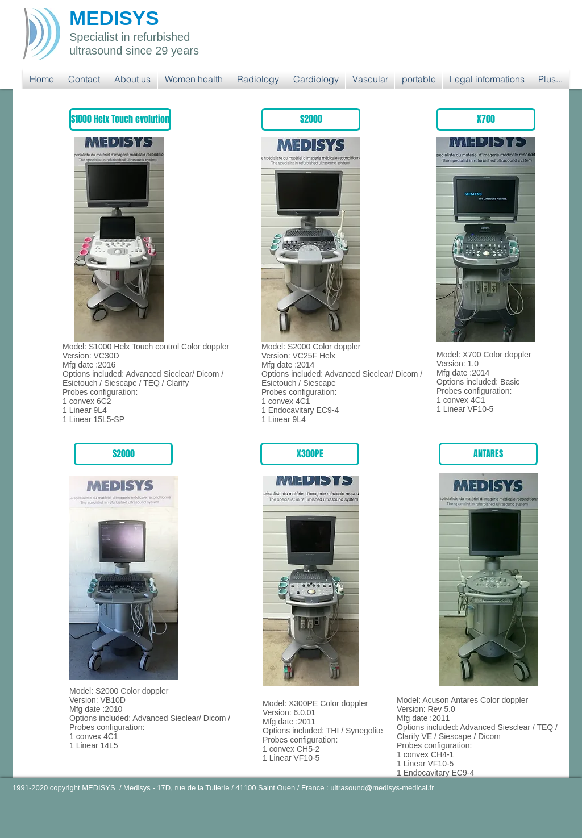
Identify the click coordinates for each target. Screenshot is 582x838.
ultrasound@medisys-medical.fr (382, 787)
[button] (194, 79)
